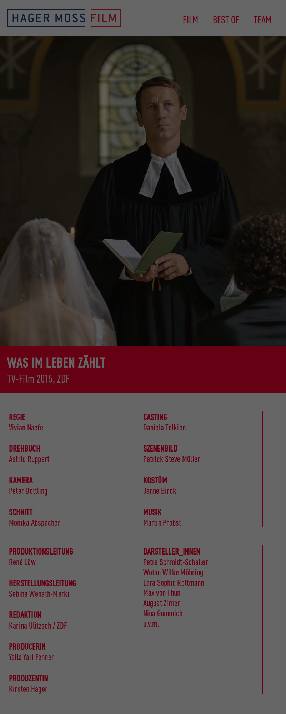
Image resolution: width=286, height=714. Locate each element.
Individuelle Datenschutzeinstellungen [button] (257, 674)
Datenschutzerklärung (25, 658)
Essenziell (20, 669)
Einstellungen (134, 658)
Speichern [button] (250, 598)
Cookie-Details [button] (231, 696)
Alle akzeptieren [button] (250, 569)
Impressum (250, 702)
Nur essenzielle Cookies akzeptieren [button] (250, 633)
